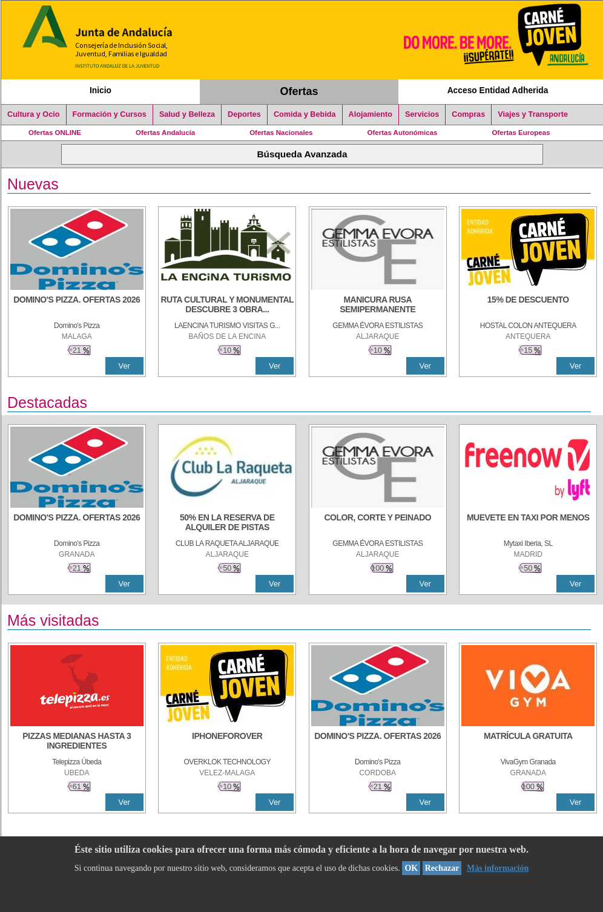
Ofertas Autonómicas (402, 132)
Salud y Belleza (187, 114)
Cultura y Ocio (33, 114)
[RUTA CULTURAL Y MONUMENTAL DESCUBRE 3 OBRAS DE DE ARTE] (227, 305)
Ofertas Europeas (521, 132)
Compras (468, 114)
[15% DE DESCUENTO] (528, 305)
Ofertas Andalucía (165, 132)
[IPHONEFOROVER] (227, 742)
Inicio (100, 90)
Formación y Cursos (110, 114)
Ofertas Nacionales (280, 132)
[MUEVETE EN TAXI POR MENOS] (528, 523)
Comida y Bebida (305, 114)
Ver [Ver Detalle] (124, 365)
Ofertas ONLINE (54, 132)
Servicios (422, 114)
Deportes (244, 114)
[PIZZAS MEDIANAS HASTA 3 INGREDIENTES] (76, 742)
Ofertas (299, 91)
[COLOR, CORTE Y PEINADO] (377, 523)
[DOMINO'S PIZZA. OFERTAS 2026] (76, 305)
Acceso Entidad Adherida (498, 90)
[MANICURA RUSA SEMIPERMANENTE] (377, 305)
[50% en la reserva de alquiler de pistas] (227, 523)
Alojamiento (370, 114)
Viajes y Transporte (533, 114)
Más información (498, 868)
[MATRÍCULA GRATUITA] (528, 742)
